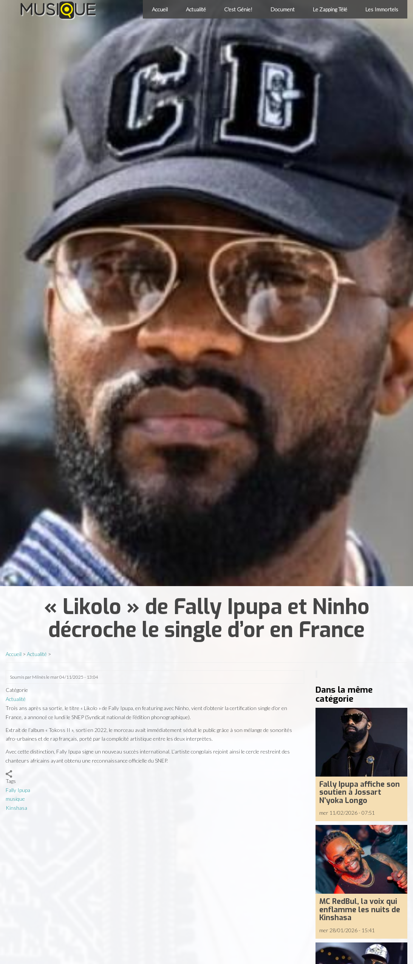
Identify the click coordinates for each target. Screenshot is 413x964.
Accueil (160, 9)
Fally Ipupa (18, 790)
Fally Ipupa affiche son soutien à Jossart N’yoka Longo (359, 792)
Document (283, 9)
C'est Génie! (238, 9)
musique (15, 798)
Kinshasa (16, 808)
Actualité (196, 9)
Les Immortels (381, 9)
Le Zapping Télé (330, 9)
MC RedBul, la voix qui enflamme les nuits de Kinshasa (359, 909)
